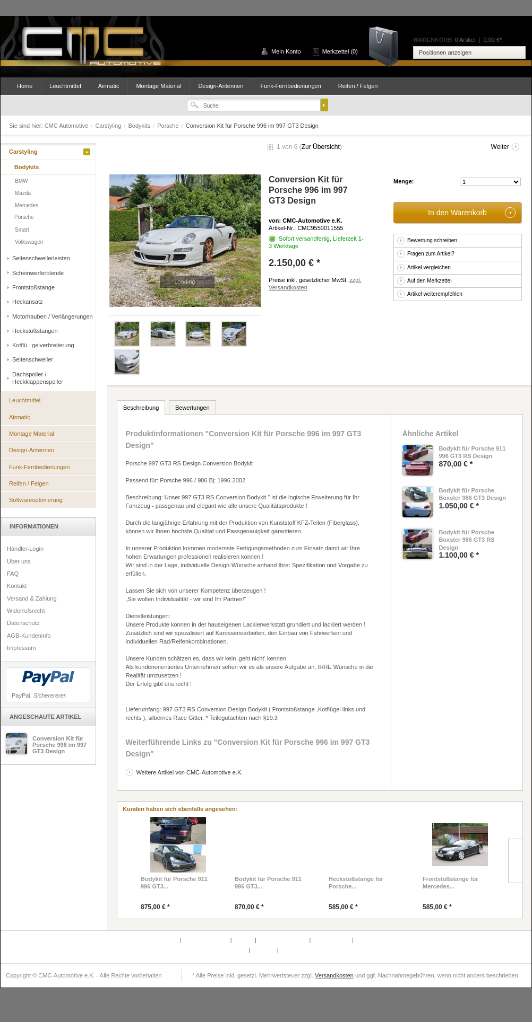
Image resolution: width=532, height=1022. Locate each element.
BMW (21, 181)
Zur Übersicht (321, 147)
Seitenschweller (32, 359)
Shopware (57, 1002)
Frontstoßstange (33, 287)
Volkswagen (29, 242)
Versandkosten (334, 975)
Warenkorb (387, 46)
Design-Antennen (220, 86)
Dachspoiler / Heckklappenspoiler (37, 378)
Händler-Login (25, 548)
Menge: (403, 181)
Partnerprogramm (206, 940)
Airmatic (108, 86)
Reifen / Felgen (358, 86)
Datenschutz (23, 623)
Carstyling (109, 125)
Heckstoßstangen (35, 331)
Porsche (168, 125)
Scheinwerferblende (38, 273)
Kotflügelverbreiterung (43, 345)
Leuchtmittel (65, 86)
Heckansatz (27, 301)
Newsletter (233, 950)
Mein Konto (286, 51)
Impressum (21, 648)
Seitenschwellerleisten (41, 258)
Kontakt (17, 586)
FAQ (13, 573)
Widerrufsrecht (26, 610)
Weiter (500, 147)
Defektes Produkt (156, 940)
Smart (22, 230)
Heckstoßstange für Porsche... (356, 882)
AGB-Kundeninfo (29, 635)
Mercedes (26, 205)
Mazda (23, 193)
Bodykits (140, 125)
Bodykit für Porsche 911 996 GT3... (174, 882)
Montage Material (158, 86)
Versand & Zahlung (32, 598)
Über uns (19, 561)
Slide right (515, 861)
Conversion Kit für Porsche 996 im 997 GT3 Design (59, 744)
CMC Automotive (91, 46)
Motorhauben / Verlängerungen (52, 316)
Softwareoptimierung (36, 500)
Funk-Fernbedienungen (290, 86)
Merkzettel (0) (340, 51)
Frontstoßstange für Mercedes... (450, 882)
